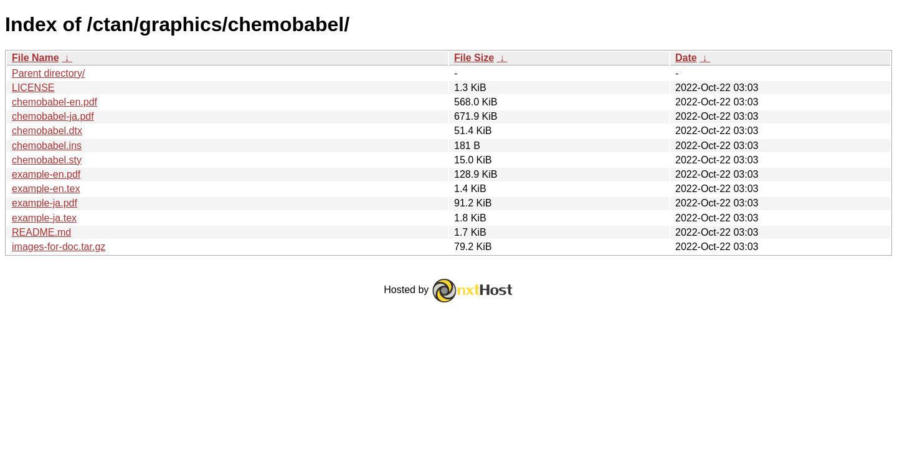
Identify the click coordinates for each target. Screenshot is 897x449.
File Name (35, 57)
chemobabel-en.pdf (54, 102)
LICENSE (33, 87)
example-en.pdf (46, 174)
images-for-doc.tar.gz (58, 246)
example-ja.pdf (44, 203)
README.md (41, 232)
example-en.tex (46, 188)
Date (686, 57)
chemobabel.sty (47, 160)
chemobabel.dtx (47, 130)
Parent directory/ (48, 73)
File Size (474, 57)
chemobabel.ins (47, 145)
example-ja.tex (44, 218)
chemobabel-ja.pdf (53, 116)
